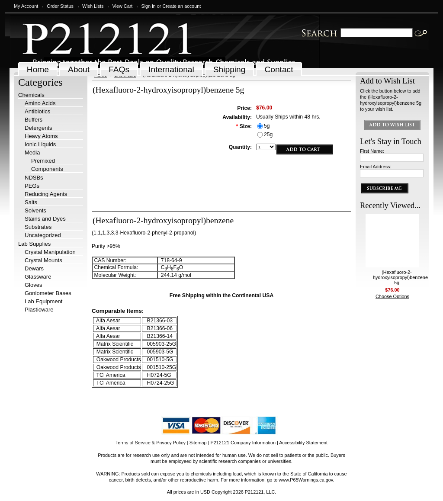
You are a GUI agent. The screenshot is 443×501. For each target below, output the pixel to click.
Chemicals (31, 95)
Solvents (35, 210)
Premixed (43, 160)
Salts (31, 202)
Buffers (33, 119)
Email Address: (376, 166)
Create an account (181, 6)
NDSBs (34, 177)
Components (47, 169)
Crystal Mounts (43, 260)
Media (32, 152)
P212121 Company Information (243, 442)
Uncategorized (43, 235)
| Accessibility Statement (302, 442)
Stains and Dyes (45, 218)
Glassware (38, 276)
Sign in (148, 6)
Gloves (33, 285)
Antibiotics (37, 111)
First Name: (372, 151)
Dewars (34, 268)
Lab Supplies (34, 244)
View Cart (122, 6)
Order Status (60, 6)
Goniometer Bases (48, 293)
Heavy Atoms (41, 136)
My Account (26, 6)
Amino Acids (40, 103)
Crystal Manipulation (50, 252)
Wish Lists (93, 6)
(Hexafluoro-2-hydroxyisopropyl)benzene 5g (400, 277)
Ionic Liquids (40, 144)
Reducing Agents (46, 194)
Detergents (38, 128)
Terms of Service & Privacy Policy (151, 442)
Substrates (38, 227)
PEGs (32, 186)
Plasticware (39, 309)
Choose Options (392, 296)
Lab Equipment (43, 301)
